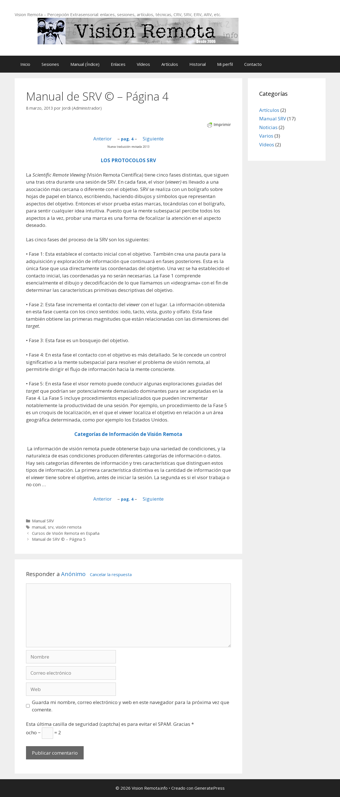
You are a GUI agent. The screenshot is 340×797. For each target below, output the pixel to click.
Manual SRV (43, 521)
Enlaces (118, 64)
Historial (197, 64)
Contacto (253, 64)
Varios (266, 136)
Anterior (102, 138)
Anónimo (73, 574)
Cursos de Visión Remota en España (65, 533)
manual (39, 527)
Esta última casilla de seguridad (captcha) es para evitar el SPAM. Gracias (110, 724)
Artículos (169, 64)
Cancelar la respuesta (111, 574)
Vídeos (143, 64)
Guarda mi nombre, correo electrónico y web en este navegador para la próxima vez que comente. (130, 706)
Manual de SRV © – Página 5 (58, 539)
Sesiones (50, 64)
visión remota (68, 527)
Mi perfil (225, 64)
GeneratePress (209, 788)
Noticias (268, 127)
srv (50, 527)
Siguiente (153, 138)
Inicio (25, 64)
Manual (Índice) (84, 64)
